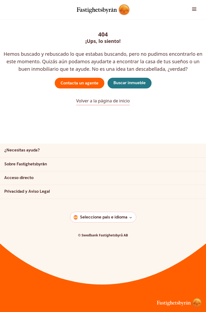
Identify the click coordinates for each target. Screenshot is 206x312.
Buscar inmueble (129, 83)
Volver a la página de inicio (103, 101)
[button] (189, 9)
